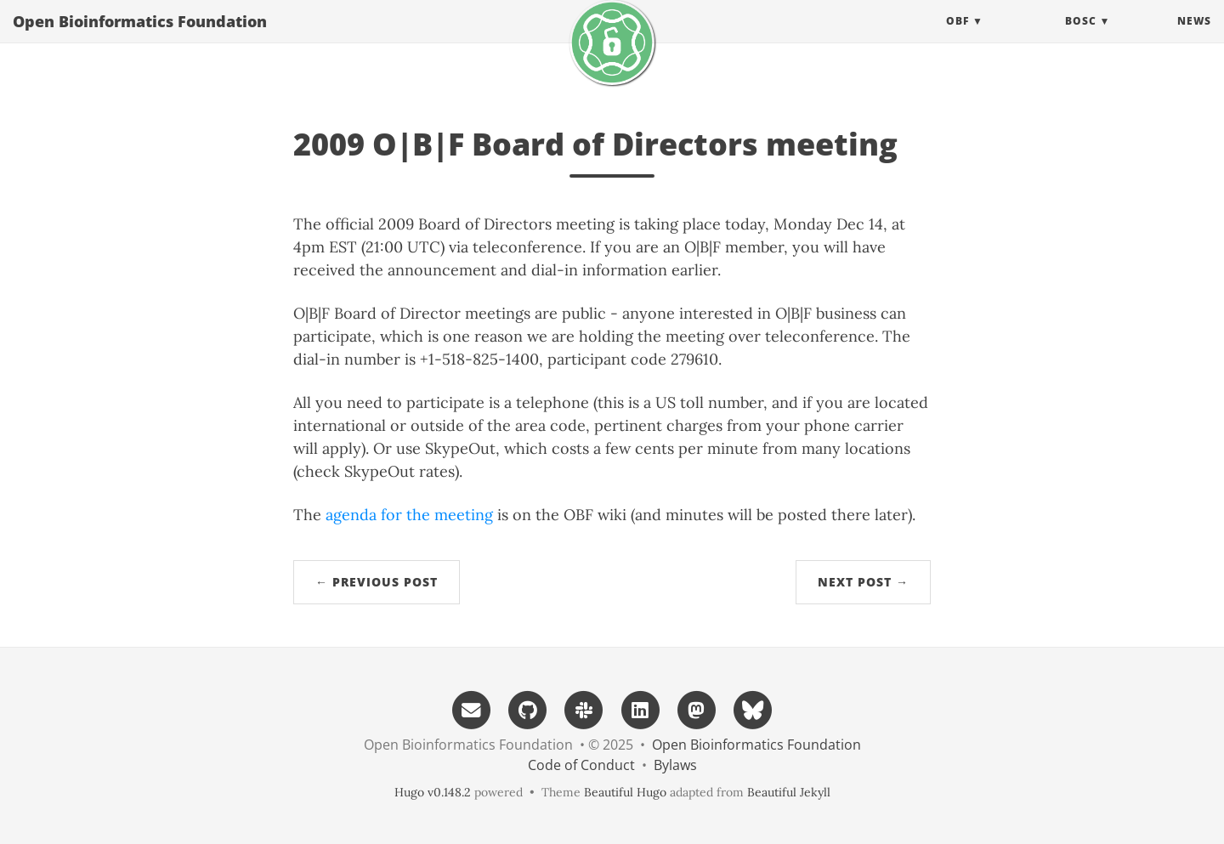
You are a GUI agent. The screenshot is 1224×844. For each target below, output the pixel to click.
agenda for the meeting (409, 514)
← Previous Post (376, 582)
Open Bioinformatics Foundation (140, 38)
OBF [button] (957, 38)
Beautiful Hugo (625, 792)
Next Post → (863, 582)
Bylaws (675, 765)
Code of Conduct (581, 765)
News (1194, 38)
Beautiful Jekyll (788, 792)
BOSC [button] (1080, 38)
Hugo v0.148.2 (432, 792)
